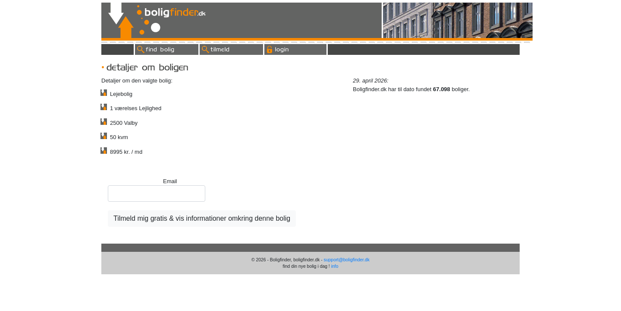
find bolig (160, 49)
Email (170, 181)
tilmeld (220, 49)
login (282, 49)
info (335, 266)
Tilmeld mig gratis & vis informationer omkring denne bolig (201, 218)
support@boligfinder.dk (347, 259)
